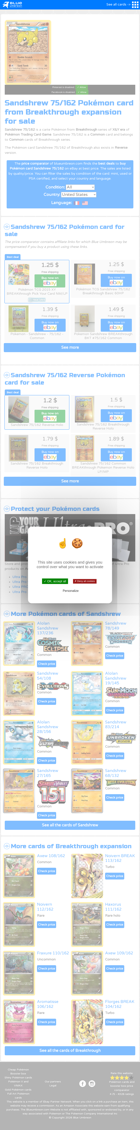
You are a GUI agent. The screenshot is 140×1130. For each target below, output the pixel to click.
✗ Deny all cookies (85, 581)
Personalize (71, 590)
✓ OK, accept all (55, 581)
